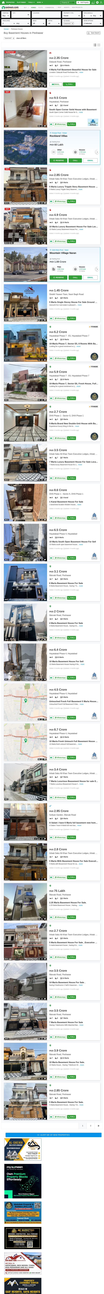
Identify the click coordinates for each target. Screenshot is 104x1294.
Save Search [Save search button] (93, 33)
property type (68, 13)
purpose (5, 13)
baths (50, 20)
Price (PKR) (6, 20)
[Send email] (55, 84)
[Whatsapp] (60, 124)
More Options (88, 20)
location (36, 13)
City (14, 13)
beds (34, 20)
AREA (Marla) (88, 13)
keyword (66, 20)
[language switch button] (93, 2)
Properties (10, 2)
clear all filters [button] (21, 38)
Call (69, 84)
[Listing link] (52, 69)
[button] (6, 15)
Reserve (58, 160)
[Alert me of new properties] (54, 1135)
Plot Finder (21, 2)
